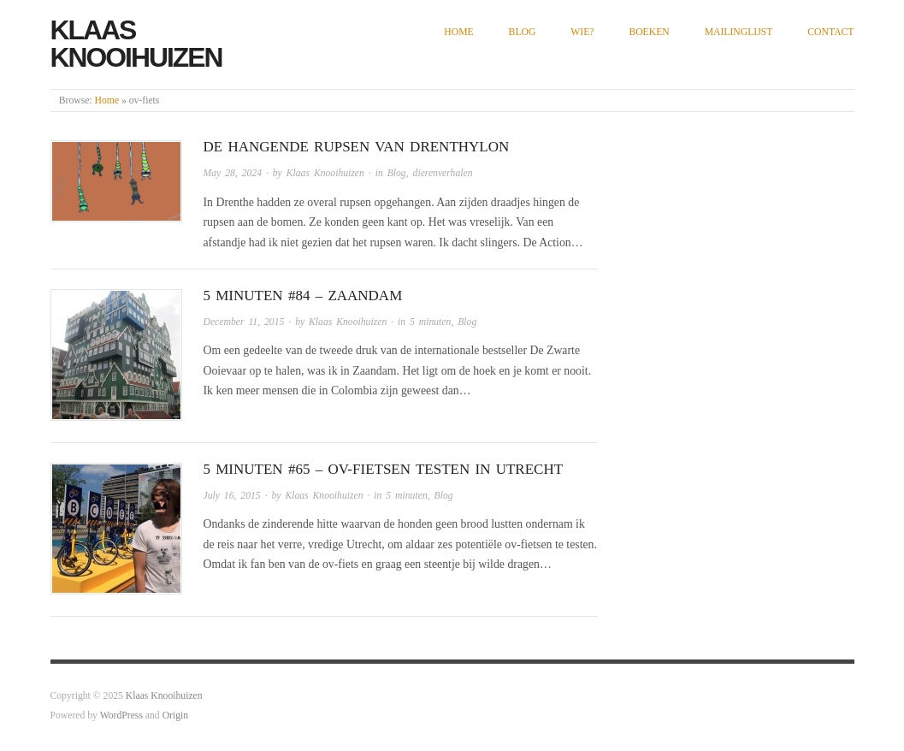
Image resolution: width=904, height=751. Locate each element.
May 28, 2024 (233, 173)
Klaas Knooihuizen (136, 44)
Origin (175, 715)
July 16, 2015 (232, 495)
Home (458, 32)
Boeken (649, 32)
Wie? (582, 32)
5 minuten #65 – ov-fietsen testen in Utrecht (384, 469)
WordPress (121, 715)
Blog (522, 32)
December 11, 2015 (244, 322)
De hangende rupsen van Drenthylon (357, 147)
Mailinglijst (739, 32)
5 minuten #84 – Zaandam (303, 295)
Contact (830, 32)
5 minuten (430, 322)
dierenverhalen (443, 173)
